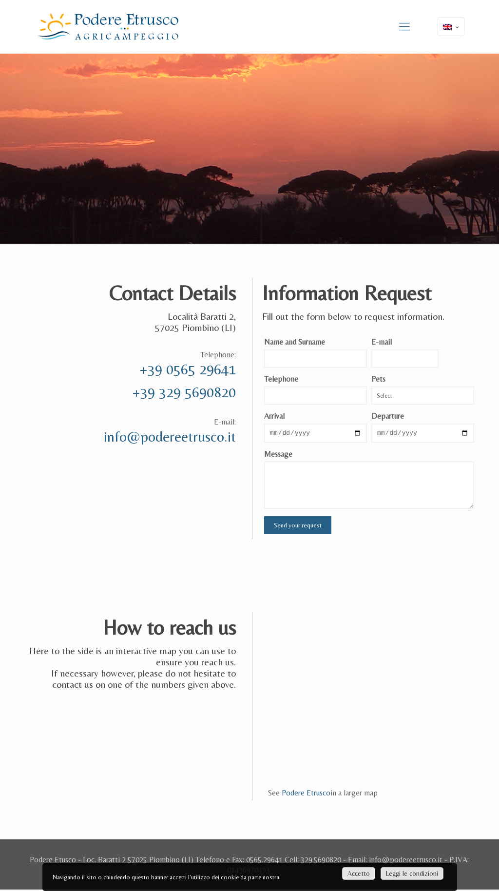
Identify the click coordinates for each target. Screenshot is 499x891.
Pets (378, 379)
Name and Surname (294, 342)
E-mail (381, 342)
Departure (387, 416)
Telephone (281, 379)
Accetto (358, 873)
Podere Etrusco (306, 794)
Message (278, 455)
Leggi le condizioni (412, 873)
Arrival (274, 416)
